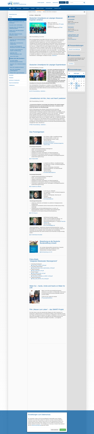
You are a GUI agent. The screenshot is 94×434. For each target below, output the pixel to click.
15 (74, 83)
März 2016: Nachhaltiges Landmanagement (15, 70)
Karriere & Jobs (57, 8)
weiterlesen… (55, 55)
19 (83, 83)
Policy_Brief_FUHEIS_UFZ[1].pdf (39, 265)
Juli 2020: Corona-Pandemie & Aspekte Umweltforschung (16, 50)
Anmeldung (71, 63)
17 (78, 83)
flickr (61, 27)
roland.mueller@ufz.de (49, 142)
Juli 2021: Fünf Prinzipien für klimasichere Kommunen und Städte (17, 47)
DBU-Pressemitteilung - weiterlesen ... (39, 124)
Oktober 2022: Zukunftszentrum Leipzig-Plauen (16, 43)
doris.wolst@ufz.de (72, 39)
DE (67, 2)
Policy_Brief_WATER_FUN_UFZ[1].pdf (40, 278)
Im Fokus (11, 19)
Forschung (19, 8)
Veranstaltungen (49, 8)
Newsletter (11, 75)
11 (81, 81)
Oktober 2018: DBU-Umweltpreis (17, 58)
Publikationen (12, 85)
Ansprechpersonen (13, 14)
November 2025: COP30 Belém (15, 25)
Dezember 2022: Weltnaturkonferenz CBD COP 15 (17, 40)
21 (71, 85)
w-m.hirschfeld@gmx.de (50, 225)
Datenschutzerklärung (36, 425)
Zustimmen (62, 429)
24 (78, 85)
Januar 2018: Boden (14, 56)
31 (71, 78)
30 (69, 78)
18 (81, 83)
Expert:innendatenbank (14, 82)
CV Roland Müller (34, 158)
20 (69, 85)
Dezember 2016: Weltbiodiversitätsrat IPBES (18, 64)
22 (74, 85)
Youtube (62, 24)
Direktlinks (62, 2)
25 (81, 85)
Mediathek (11, 77)
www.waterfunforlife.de (47, 297)
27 (69, 88)
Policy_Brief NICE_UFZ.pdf (38, 270)
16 (76, 83)
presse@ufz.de (72, 23)
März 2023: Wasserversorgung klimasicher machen (15, 34)
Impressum (48, 2)
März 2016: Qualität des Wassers (17, 67)
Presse (10, 16)
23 (76, 85)
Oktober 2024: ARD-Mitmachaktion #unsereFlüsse (16, 31)
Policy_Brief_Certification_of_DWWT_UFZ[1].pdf (42, 276)
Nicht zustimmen (54, 429)
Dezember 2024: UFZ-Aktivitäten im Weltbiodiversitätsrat (16, 28)
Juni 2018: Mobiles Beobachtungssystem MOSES (16, 61)
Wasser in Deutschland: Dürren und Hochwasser (16, 22)
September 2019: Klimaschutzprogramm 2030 (16, 53)
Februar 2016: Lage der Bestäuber (17, 72)
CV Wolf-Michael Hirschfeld (36, 234)
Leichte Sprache (40, 2)
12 (83, 81)
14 (71, 83)
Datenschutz (55, 2)
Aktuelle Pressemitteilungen (74, 49)
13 (69, 83)
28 (71, 88)
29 (74, 88)
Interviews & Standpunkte (14, 80)
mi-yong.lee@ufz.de (49, 198)
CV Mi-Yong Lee (34, 213)
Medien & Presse (40, 8)
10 (78, 81)
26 (83, 85)
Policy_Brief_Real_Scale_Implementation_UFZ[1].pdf (43, 268)
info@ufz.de (71, 31)
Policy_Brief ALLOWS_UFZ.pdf (38, 273)
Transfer (33, 8)
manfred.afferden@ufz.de (50, 172)
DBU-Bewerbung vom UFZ (46, 252)
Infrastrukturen (26, 8)
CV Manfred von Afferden (36, 186)
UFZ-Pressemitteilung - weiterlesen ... (38, 91)
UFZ (14, 8)
